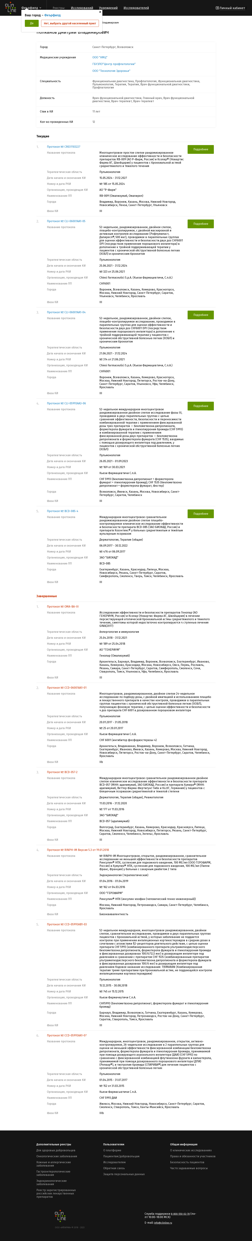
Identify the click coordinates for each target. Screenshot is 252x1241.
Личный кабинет (232, 8)
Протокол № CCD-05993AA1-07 (67, 1035)
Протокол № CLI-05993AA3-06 (66, 403)
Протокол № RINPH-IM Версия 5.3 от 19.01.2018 (78, 850)
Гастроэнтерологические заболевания (53, 1173)
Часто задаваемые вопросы (189, 1168)
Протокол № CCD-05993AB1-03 (67, 924)
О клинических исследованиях (191, 1150)
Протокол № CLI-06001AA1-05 (66, 221)
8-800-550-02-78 (180, 1213)
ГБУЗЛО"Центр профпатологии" (114, 64)
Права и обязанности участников (193, 1156)
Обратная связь (114, 1168)
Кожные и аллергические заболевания (53, 1164)
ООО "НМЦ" (99, 57)
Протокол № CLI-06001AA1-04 (66, 312)
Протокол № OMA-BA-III (63, 606)
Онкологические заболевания (56, 1156)
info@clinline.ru (163, 1222)
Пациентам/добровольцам (121, 1156)
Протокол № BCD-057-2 (62, 772)
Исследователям (114, 1162)
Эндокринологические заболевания (51, 1182)
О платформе (112, 1150)
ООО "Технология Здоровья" (111, 71)
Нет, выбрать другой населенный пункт (70, 23)
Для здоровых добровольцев (55, 1150)
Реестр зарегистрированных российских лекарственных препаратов (56, 1193)
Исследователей (136, 8)
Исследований (82, 8)
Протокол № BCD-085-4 (62, 511)
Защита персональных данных (124, 1174)
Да (31, 23)
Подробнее (200, 149)
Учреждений (108, 8)
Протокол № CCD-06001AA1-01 (66, 687)
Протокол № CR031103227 (63, 146)
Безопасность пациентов (187, 1162)
